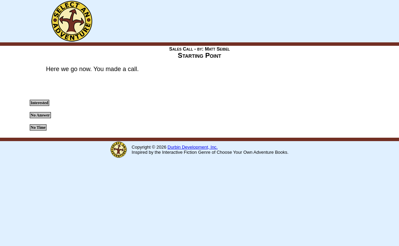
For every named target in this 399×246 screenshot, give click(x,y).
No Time (38, 127)
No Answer (40, 115)
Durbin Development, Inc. (193, 147)
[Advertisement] (223, 21)
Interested (40, 102)
